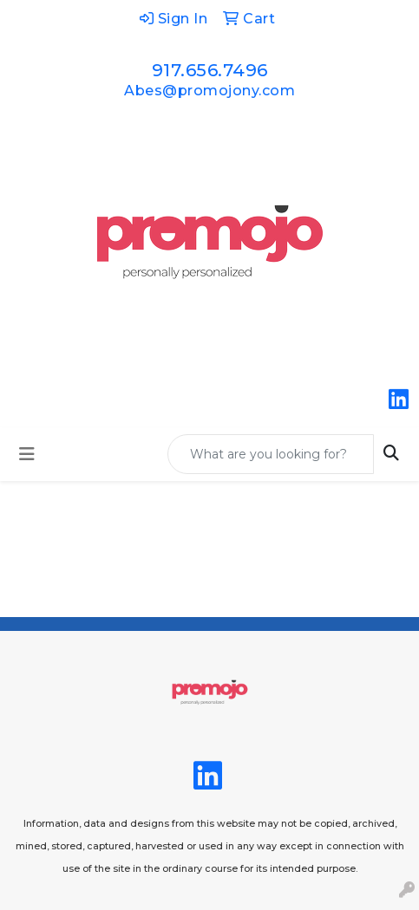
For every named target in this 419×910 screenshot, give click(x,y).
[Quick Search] (270, 454)
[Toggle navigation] (27, 454)
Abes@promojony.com (209, 90)
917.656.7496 (210, 70)
